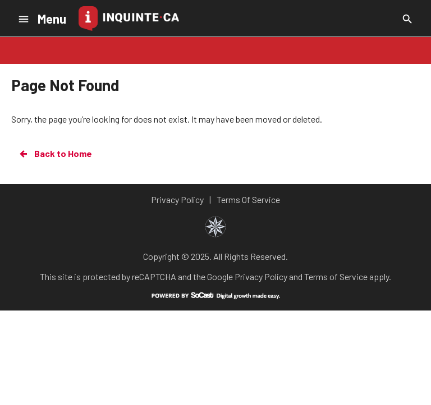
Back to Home (55, 153)
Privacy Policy (261, 276)
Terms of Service (336, 276)
